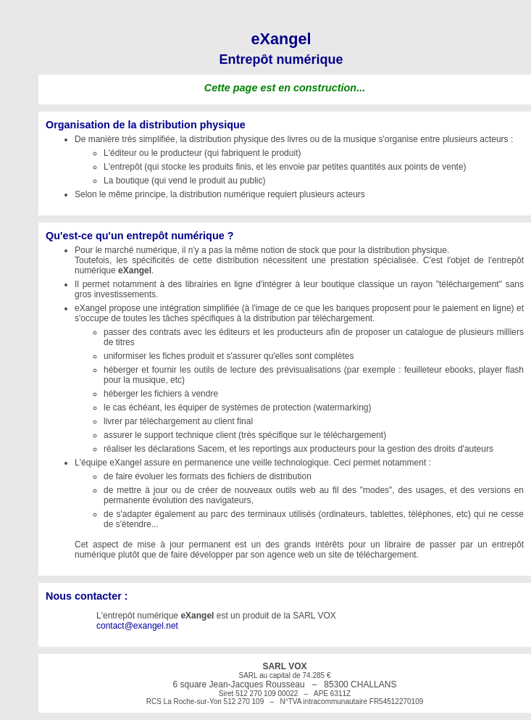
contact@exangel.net (137, 626)
